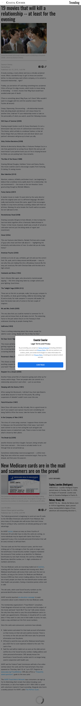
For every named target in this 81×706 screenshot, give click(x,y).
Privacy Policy (41, 350)
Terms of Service (43, 348)
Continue (40, 365)
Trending (74, 2)
